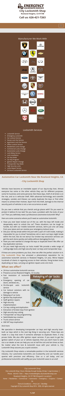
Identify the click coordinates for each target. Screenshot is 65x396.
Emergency (43, 379)
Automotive (33, 379)
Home (5, 379)
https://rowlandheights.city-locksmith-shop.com (41, 374)
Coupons (52, 379)
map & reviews (53, 371)
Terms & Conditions (24, 384)
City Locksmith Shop (11, 255)
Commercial (23, 379)
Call (32, 393)
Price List (36, 384)
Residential (13, 379)
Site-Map (44, 384)
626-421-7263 (37, 17)
